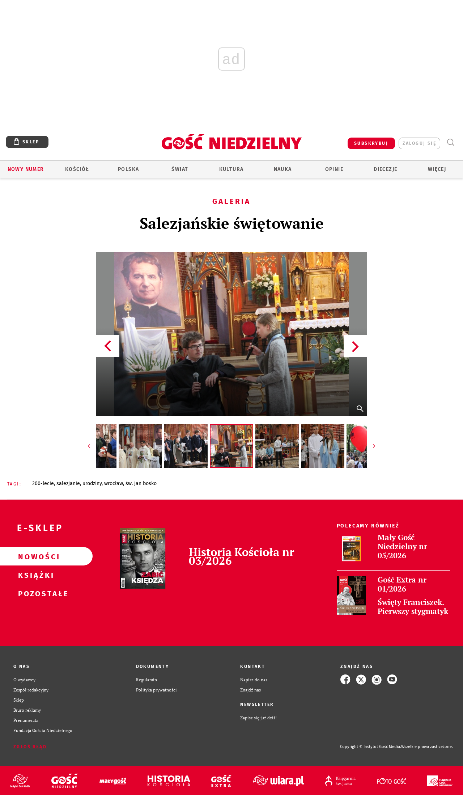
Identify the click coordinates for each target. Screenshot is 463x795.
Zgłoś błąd (30, 746)
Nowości (34, 556)
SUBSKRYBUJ (371, 143)
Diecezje (385, 169)
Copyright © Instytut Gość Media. (370, 746)
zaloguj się (419, 143)
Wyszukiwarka (450, 142)
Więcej (437, 169)
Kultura (231, 169)
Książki (34, 575)
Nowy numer (26, 169)
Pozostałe (34, 593)
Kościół (77, 169)
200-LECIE (43, 483)
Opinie (334, 169)
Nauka (283, 169)
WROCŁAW (113, 483)
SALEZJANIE (68, 483)
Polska (128, 169)
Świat (179, 169)
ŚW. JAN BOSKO (141, 483)
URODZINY (92, 483)
